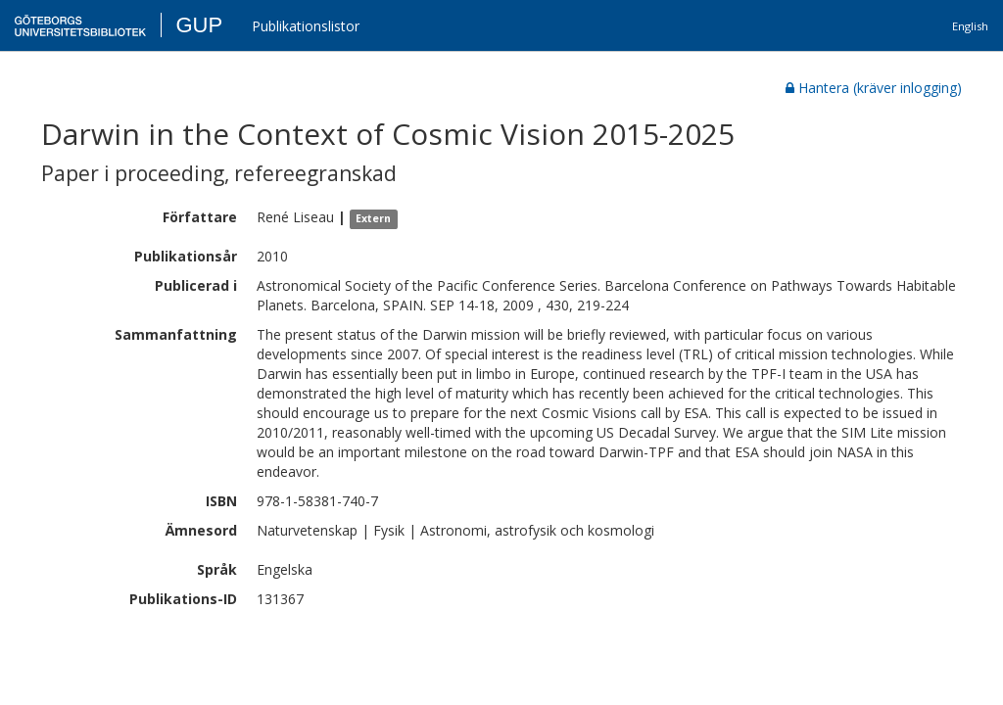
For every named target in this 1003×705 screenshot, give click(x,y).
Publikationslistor (305, 26)
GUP (198, 25)
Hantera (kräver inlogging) (874, 87)
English (970, 26)
